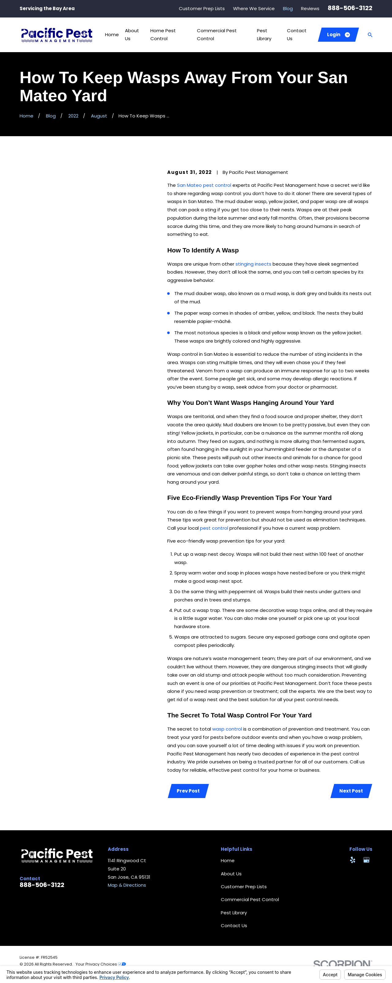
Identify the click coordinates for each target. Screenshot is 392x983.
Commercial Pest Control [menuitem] (217, 34)
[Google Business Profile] (366, 860)
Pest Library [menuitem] (264, 34)
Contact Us (234, 925)
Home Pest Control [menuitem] (163, 34)
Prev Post (188, 791)
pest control (214, 528)
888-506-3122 (350, 8)
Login (338, 34)
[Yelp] (352, 860)
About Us (231, 873)
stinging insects (253, 264)
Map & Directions (127, 885)
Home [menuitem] (112, 34)
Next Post (351, 791)
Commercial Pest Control (250, 899)
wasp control (227, 729)
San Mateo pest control (204, 185)
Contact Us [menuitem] (297, 34)
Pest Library (234, 912)
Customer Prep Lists (202, 8)
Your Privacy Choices (101, 964)
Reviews (310, 8)
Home (228, 860)
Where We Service (254, 8)
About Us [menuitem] (132, 34)
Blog (288, 8)
